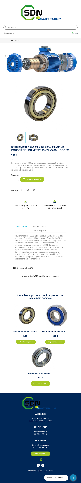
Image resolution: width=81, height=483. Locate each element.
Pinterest (33, 190)
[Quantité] (14, 179)
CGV (46, 471)
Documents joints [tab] (38, 230)
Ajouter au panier (32, 179)
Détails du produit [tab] (38, 226)
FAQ (51, 471)
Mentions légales (35, 471)
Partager (22, 190)
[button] (26, 342)
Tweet (27, 190)
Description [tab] (22, 226)
